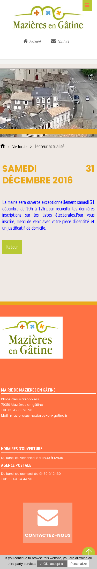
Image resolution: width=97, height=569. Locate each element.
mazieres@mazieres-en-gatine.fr (39, 415)
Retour (12, 247)
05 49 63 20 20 (20, 410)
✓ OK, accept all (52, 564)
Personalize (78, 564)
